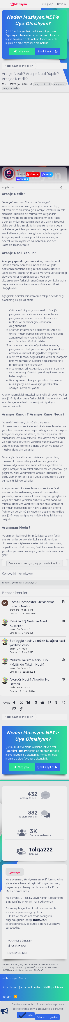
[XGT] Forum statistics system (23, 970)
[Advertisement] (34, 129)
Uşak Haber (18, 945)
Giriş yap (21, 51)
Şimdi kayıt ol (47, 51)
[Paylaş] (61, 187)
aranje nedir (60, 84)
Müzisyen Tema (14, 978)
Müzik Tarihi (26, 609)
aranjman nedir (10, 88)
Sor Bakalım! (23, 629)
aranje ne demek (42, 84)
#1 (66, 187)
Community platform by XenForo (31, 967)
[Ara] (36, 4)
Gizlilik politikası (53, 987)
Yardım (7, 996)
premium (14, 609)
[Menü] (5, 4)
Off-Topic (22, 648)
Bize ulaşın (9, 987)
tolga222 (41, 849)
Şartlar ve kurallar (29, 987)
